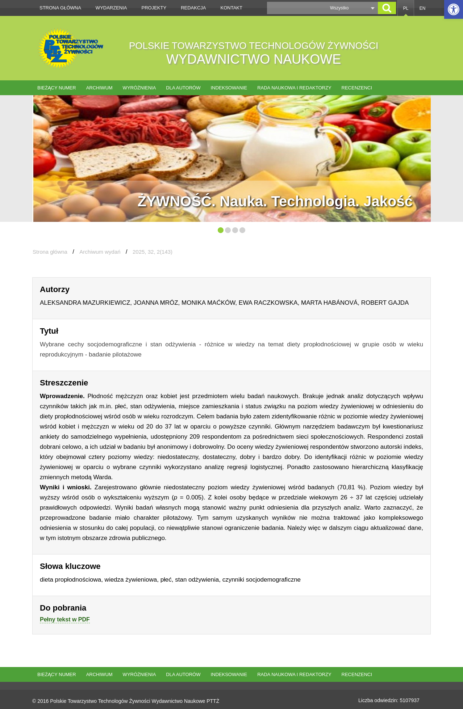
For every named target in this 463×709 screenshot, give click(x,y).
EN (423, 8)
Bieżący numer (56, 87)
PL (406, 8)
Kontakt (231, 7)
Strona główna (60, 7)
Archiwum (99, 87)
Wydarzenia (111, 7)
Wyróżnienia (139, 87)
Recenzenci (357, 87)
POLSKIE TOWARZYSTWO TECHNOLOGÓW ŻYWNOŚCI (253, 53)
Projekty (154, 7)
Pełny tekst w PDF (65, 619)
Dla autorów (183, 87)
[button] (453, 9)
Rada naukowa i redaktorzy (294, 87)
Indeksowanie (228, 87)
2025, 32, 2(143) (152, 252)
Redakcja (193, 7)
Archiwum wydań (99, 252)
